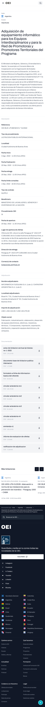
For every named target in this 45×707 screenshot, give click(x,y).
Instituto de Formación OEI (31, 665)
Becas (25, 676)
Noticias (3, 669)
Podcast (3, 672)
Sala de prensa (5, 698)
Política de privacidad (29, 687)
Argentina (20, 507)
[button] (37, 469)
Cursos (25, 672)
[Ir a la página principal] (8, 3)
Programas (26, 647)
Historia (3, 647)
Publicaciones (27, 654)
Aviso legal (26, 691)
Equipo (3, 651)
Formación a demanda (30, 669)
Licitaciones (29, 507)
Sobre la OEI (5, 644)
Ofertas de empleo (7, 687)
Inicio (13, 507)
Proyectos (26, 651)
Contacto (4, 701)
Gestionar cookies (28, 698)
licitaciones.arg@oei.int (10, 265)
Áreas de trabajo (28, 644)
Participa (4, 694)
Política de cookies (29, 694)
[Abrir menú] (3, 3)
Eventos (3, 665)
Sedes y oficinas (6, 654)
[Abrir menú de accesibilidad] (40, 702)
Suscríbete (22, 557)
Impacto (25, 658)
